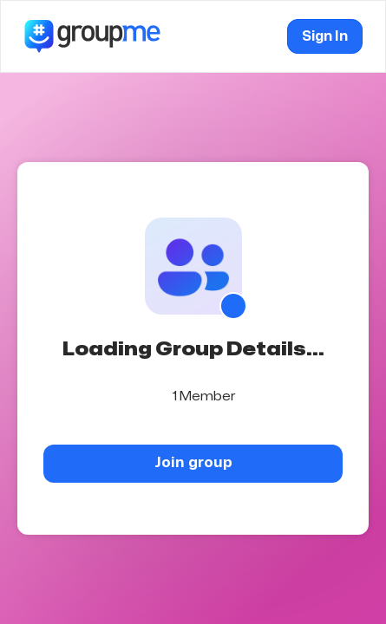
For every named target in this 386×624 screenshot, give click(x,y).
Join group (193, 462)
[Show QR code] (233, 306)
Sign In (325, 36)
